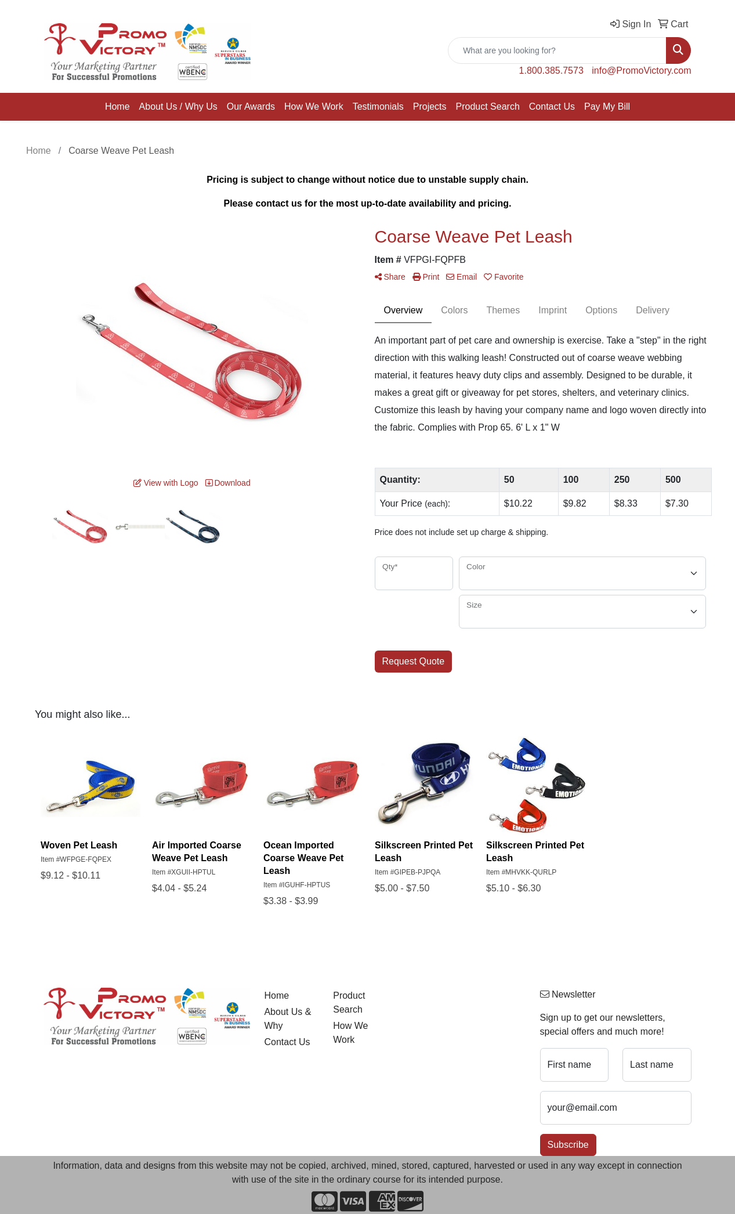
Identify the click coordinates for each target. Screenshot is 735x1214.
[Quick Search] (557, 50)
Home (117, 106)
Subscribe (568, 1145)
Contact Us (552, 106)
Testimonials (378, 106)
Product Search (488, 106)
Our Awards (251, 106)
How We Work (313, 106)
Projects (430, 106)
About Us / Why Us (178, 106)
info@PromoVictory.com (641, 70)
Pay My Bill (607, 106)
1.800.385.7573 (551, 70)
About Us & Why (287, 1019)
